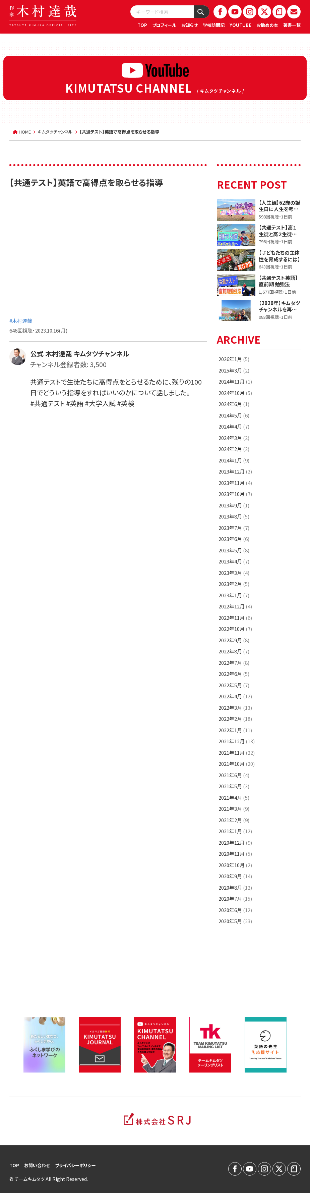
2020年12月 (235, 842)
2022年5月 (234, 685)
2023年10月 (235, 493)
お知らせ (189, 25)
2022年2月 (235, 718)
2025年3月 (234, 370)
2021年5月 (234, 786)
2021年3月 (234, 808)
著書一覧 (292, 25)
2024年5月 (234, 415)
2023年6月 (234, 538)
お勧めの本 (267, 25)
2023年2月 (234, 583)
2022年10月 (235, 628)
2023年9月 (234, 505)
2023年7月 (234, 527)
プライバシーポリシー (75, 1165)
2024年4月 (234, 426)
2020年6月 (235, 909)
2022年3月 (235, 707)
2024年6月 (234, 403)
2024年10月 (235, 392)
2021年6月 (234, 775)
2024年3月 (234, 437)
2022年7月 (234, 662)
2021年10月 (237, 763)
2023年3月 (234, 572)
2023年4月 (234, 561)
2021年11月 (237, 752)
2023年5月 (234, 550)
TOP (142, 25)
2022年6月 (234, 673)
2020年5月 (235, 921)
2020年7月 (235, 898)
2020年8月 (235, 887)
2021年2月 (234, 820)
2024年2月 (234, 448)
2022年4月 (235, 696)
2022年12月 (235, 606)
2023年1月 (234, 595)
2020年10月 (235, 864)
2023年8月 (234, 516)
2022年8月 (234, 651)
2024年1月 (234, 460)
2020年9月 (235, 876)
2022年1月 (235, 730)
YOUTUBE (240, 25)
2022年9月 (234, 640)
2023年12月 (235, 471)
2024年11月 (235, 381)
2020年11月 (235, 853)
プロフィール (164, 25)
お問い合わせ (37, 1165)
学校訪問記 (214, 25)
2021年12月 (237, 741)
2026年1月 (234, 358)
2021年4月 (234, 797)
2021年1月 (235, 831)
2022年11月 (235, 617)
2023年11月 (235, 482)
